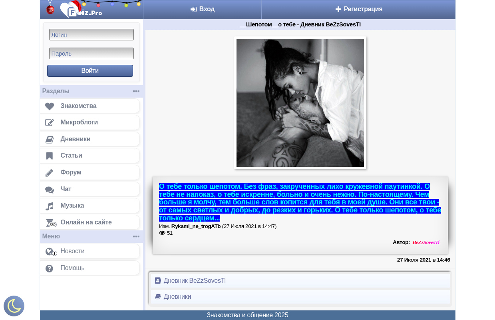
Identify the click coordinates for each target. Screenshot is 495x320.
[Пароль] (91, 53)
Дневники (172, 296)
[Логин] (91, 34)
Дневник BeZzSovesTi (190, 280)
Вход (202, 9)
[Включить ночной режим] (14, 308)
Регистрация (358, 9)
